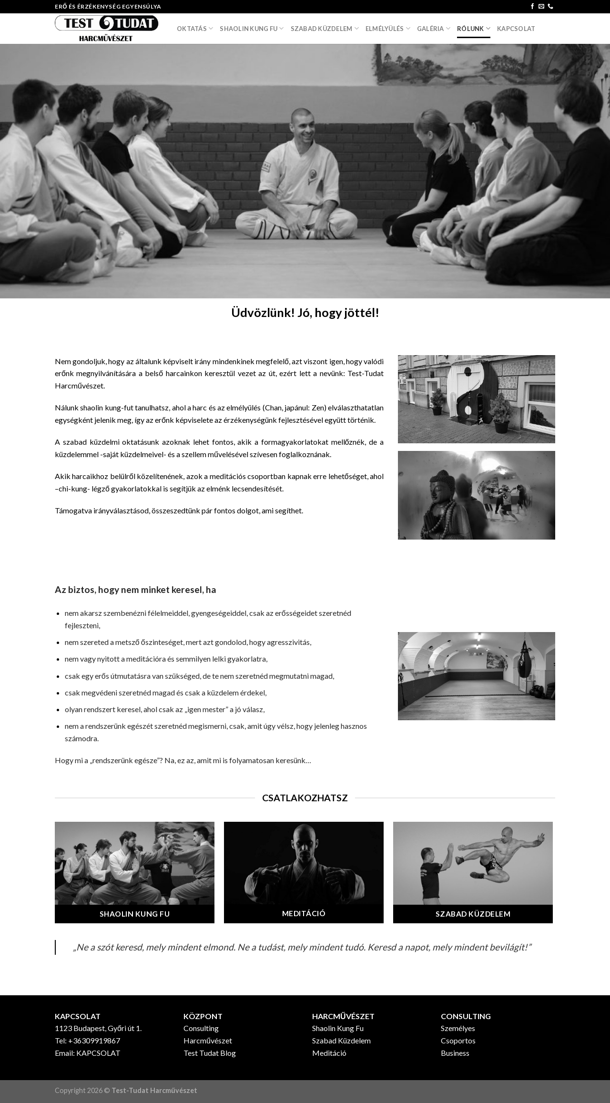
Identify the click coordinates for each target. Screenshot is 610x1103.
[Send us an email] (541, 6)
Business (455, 1052)
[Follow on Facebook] (532, 6)
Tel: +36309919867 (87, 1040)
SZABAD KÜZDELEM (325, 28)
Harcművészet (207, 1040)
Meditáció (329, 1052)
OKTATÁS (195, 28)
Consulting (201, 1027)
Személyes (458, 1027)
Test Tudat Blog (209, 1052)
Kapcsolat (516, 28)
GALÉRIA (433, 28)
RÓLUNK (473, 28)
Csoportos (458, 1040)
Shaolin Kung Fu (338, 1027)
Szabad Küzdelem (341, 1040)
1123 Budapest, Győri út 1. (98, 1027)
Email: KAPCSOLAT (88, 1052)
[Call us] (550, 6)
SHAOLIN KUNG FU (252, 28)
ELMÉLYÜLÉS (388, 28)
